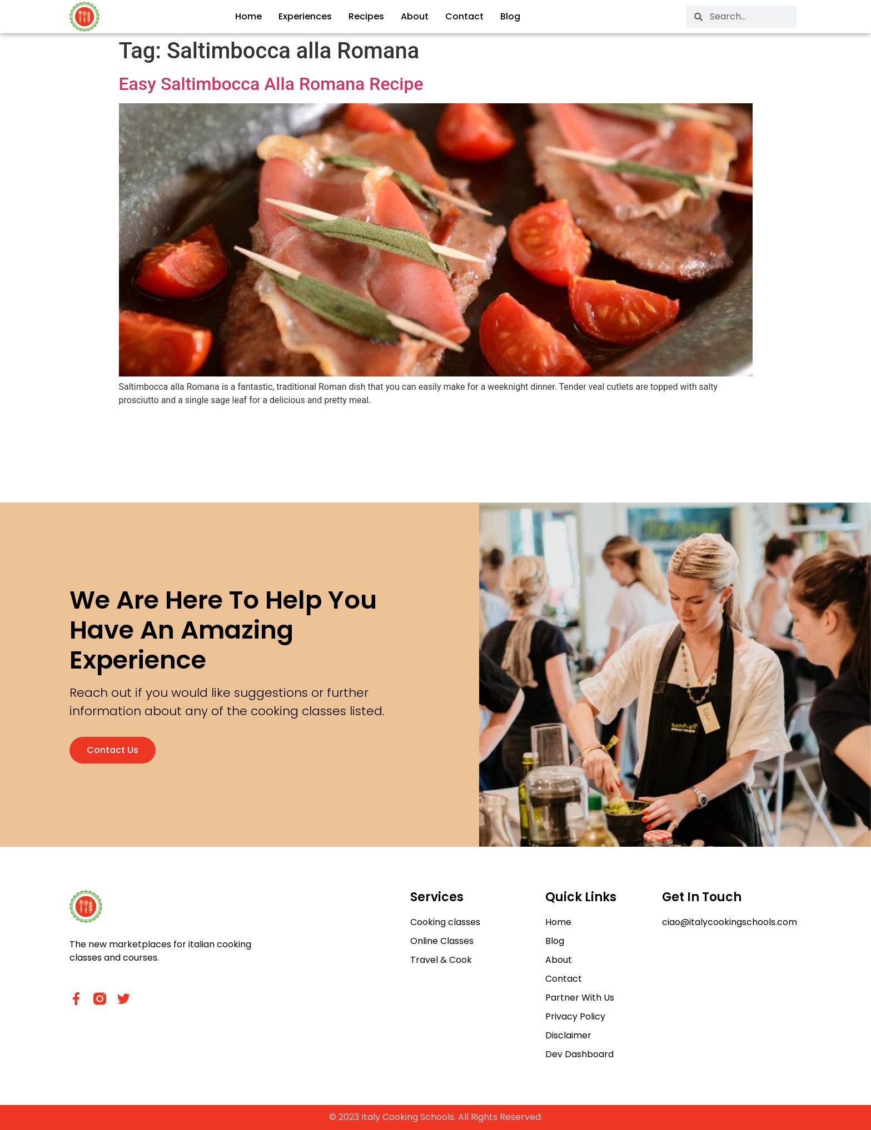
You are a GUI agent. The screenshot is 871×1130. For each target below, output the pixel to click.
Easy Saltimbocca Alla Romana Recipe (271, 83)
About (415, 16)
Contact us (112, 750)
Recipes (366, 16)
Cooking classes (445, 922)
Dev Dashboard (579, 1054)
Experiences (305, 16)
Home (248, 16)
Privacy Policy (575, 1016)
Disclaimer (568, 1035)
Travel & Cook (441, 959)
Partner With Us (579, 997)
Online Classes (442, 941)
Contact (464, 16)
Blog (510, 16)
